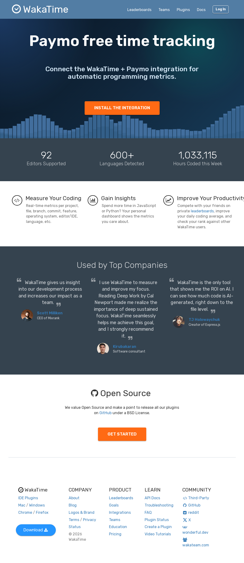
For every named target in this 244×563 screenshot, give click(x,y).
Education (118, 527)
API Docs (152, 498)
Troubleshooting (159, 505)
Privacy (89, 520)
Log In (221, 9)
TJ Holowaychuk (204, 319)
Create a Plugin (158, 527)
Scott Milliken (50, 313)
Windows (37, 505)
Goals (114, 505)
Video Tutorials (158, 534)
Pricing (115, 534)
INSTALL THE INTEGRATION (122, 107)
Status (75, 527)
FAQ (148, 512)
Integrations (120, 512)
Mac (21, 505)
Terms (74, 520)
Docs (201, 10)
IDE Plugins (28, 498)
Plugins (183, 10)
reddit (190, 512)
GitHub (105, 413)
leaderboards (202, 211)
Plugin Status (157, 520)
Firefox (42, 512)
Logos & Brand (81, 512)
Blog (73, 505)
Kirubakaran (124, 346)
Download (35, 530)
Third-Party (195, 498)
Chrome (25, 512)
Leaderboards (139, 10)
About (74, 498)
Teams (164, 10)
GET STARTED (122, 434)
